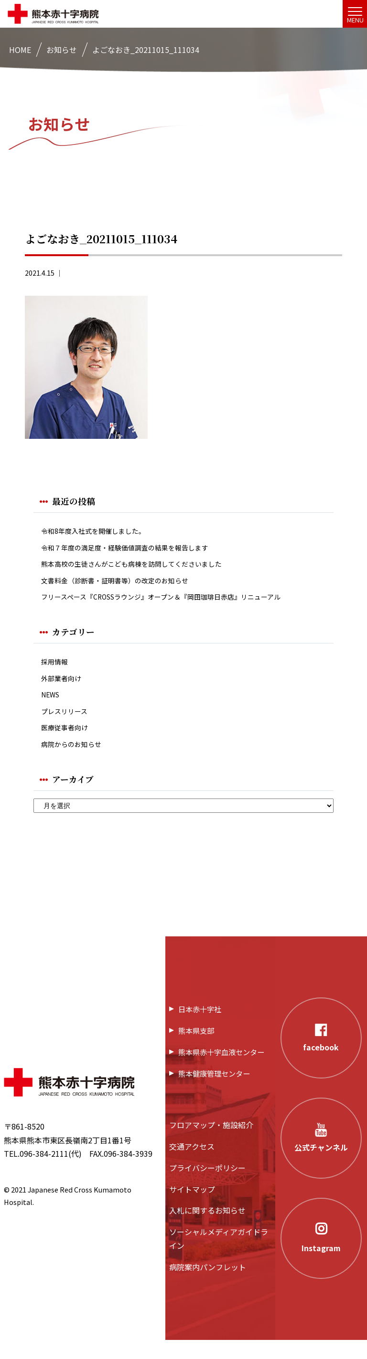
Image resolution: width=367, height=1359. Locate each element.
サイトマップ (192, 1208)
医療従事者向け (68, 743)
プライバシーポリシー (207, 1187)
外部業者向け (64, 689)
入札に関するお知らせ (207, 1229)
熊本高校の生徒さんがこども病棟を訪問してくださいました (144, 567)
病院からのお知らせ (75, 762)
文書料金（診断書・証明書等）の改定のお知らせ (125, 586)
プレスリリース (67, 725)
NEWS (52, 707)
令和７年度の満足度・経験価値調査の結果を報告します (136, 549)
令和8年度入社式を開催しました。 (100, 531)
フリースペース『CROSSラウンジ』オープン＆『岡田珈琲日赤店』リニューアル (178, 604)
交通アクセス (192, 1165)
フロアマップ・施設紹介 (211, 1144)
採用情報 (56, 671)
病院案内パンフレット (207, 1286)
